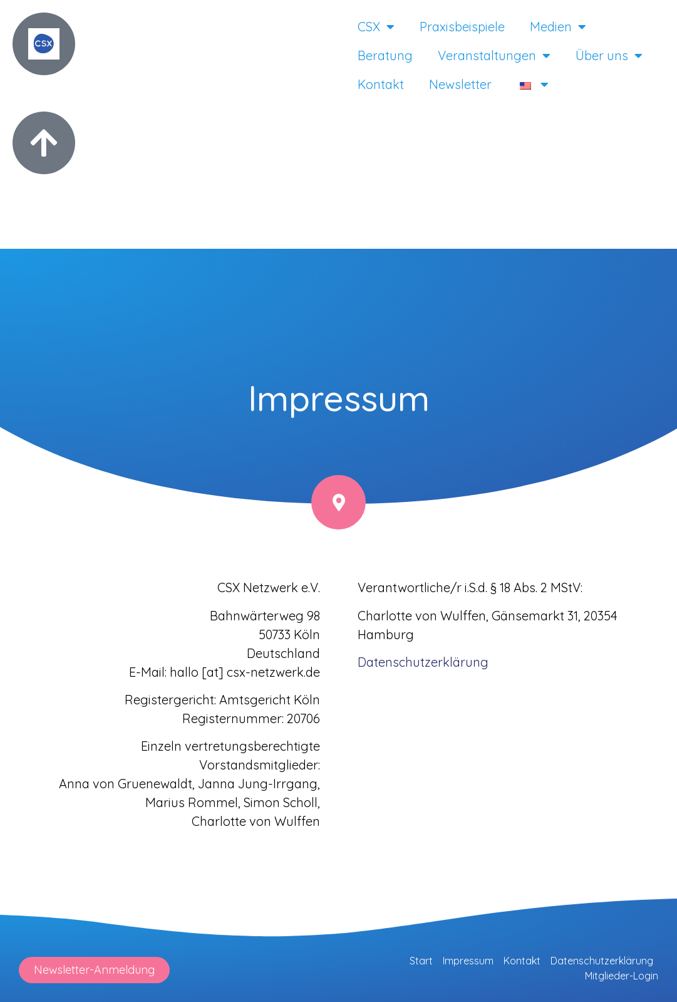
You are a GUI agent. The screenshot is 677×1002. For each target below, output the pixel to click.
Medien (558, 26)
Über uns (609, 55)
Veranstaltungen (494, 55)
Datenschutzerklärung (601, 960)
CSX (376, 26)
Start (421, 960)
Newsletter (460, 84)
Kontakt (381, 84)
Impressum (468, 960)
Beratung (385, 55)
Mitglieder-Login (621, 975)
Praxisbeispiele (462, 26)
